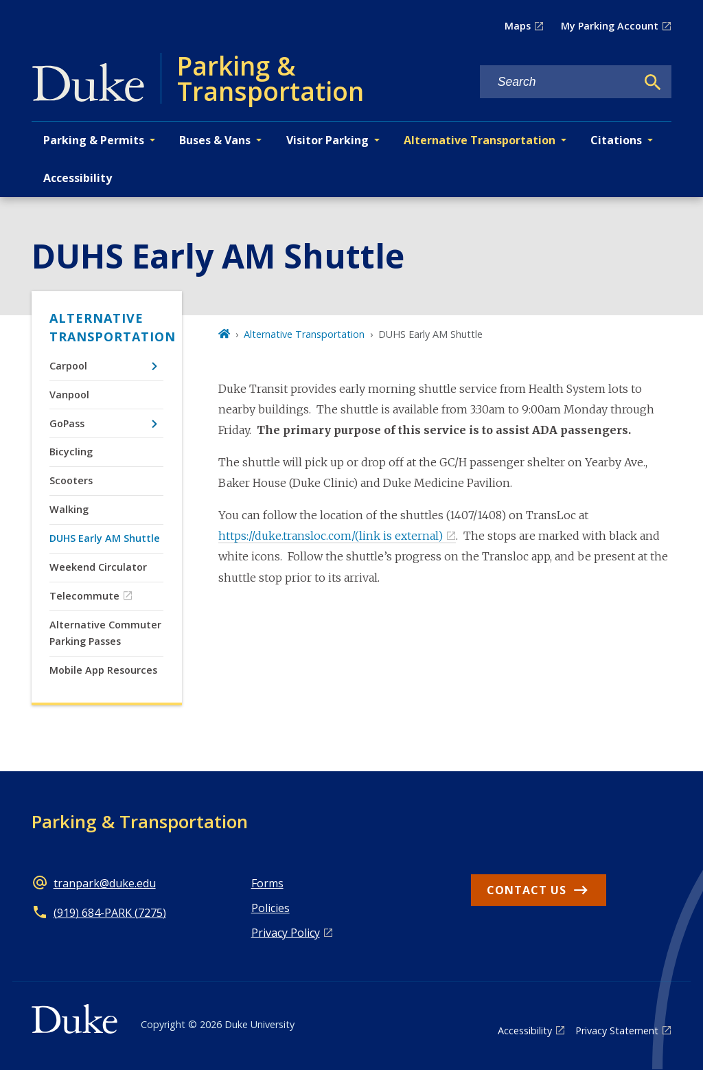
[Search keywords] (558, 82)
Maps (518, 25)
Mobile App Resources (103, 669)
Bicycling (71, 451)
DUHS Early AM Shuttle (104, 538)
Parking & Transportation (140, 821)
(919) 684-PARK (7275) (110, 912)
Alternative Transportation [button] (479, 140)
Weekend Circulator (98, 566)
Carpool (68, 365)
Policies (270, 907)
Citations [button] (616, 140)
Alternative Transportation (106, 327)
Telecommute (84, 595)
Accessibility (77, 177)
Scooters (71, 480)
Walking (69, 509)
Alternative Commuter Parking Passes (105, 633)
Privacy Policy (285, 932)
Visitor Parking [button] (327, 140)
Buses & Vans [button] (215, 140)
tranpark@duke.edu (105, 883)
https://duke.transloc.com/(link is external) (330, 536)
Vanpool (69, 394)
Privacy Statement (616, 1030)
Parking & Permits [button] (93, 140)
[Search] (653, 82)
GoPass (66, 423)
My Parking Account (609, 25)
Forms (267, 883)
